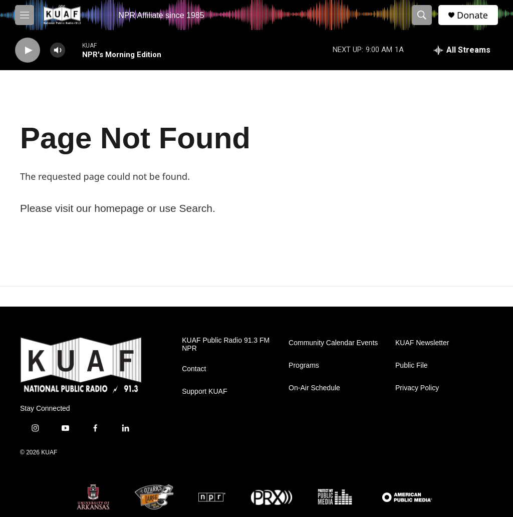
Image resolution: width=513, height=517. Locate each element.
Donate (472, 15)
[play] (28, 50)
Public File (411, 365)
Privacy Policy (417, 388)
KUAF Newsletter (422, 343)
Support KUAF (204, 391)
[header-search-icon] (422, 15)
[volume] (57, 50)
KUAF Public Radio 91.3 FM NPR (226, 344)
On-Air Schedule (314, 388)
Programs (304, 365)
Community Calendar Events (333, 343)
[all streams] (462, 50)
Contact (194, 369)
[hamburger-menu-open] (24, 15)
